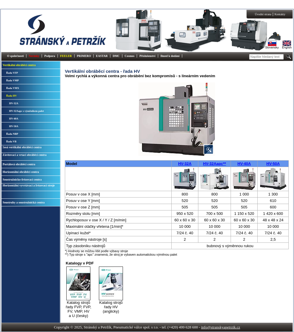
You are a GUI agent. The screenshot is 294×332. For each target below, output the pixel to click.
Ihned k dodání (170, 56)
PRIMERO (84, 56)
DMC (116, 56)
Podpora (49, 56)
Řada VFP (12, 72)
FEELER (66, 56)
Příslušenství (147, 56)
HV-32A (13, 103)
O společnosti (15, 56)
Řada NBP (12, 133)
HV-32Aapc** (214, 163)
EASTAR (102, 56)
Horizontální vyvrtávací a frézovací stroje (29, 185)
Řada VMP (12, 80)
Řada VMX (12, 88)
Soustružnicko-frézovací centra (22, 179)
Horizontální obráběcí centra (21, 171)
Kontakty (279, 14)
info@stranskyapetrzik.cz (220, 327)
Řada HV (11, 95)
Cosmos (129, 56)
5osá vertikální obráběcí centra (22, 147)
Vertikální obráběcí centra (19, 65)
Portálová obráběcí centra (19, 164)
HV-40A (13, 118)
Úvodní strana (263, 14)
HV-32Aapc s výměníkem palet (26, 110)
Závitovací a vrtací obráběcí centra (24, 154)
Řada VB (11, 141)
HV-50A (13, 126)
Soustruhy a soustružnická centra (24, 202)
